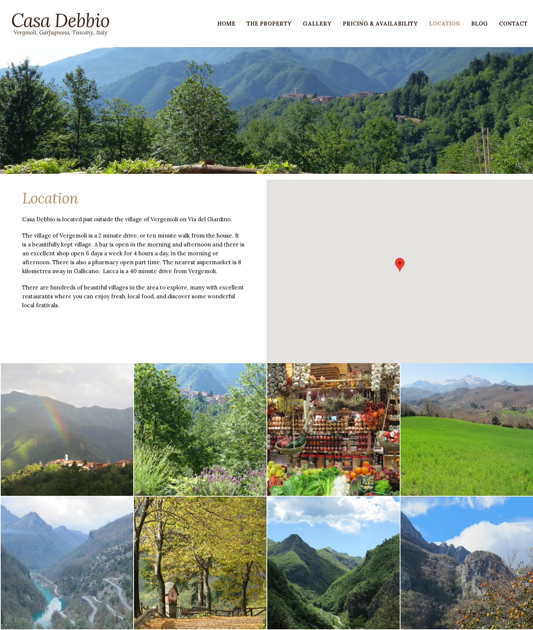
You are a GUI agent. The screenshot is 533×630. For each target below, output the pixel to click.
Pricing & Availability (380, 23)
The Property (269, 23)
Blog (479, 23)
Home (226, 23)
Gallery (317, 23)
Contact (513, 23)
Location (444, 23)
